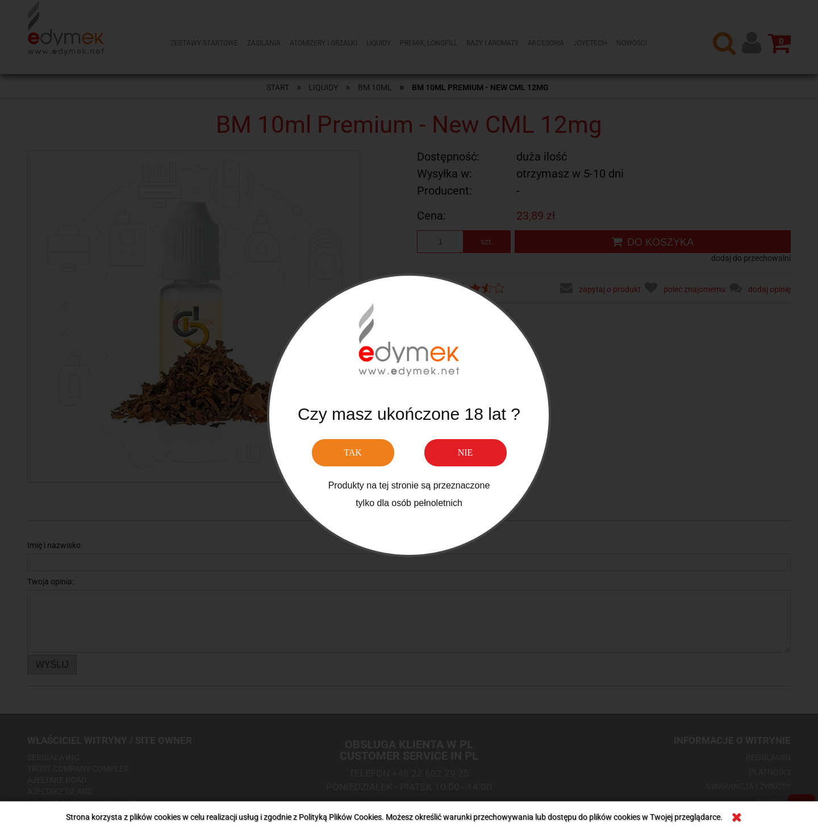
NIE (465, 452)
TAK (353, 452)
